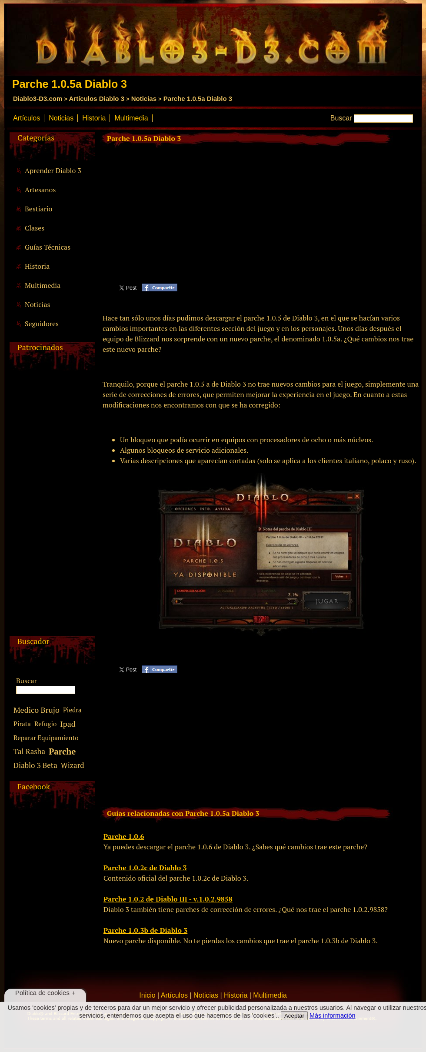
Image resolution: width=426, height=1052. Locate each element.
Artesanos (40, 189)
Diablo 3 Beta (35, 765)
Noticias (143, 98)
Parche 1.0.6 (123, 836)
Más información (333, 1015)
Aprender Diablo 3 (53, 170)
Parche (62, 751)
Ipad (68, 723)
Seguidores (42, 323)
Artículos (26, 118)
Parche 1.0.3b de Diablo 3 (145, 930)
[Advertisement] (51, 505)
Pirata (22, 723)
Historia (94, 118)
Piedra (72, 709)
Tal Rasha (29, 751)
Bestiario (38, 209)
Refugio (45, 723)
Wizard (72, 765)
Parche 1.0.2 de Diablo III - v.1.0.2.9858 (168, 899)
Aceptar (294, 1015)
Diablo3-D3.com (37, 98)
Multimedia (131, 118)
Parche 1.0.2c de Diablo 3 (145, 867)
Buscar (341, 118)
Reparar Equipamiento (46, 737)
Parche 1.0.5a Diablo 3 (197, 98)
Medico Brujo (36, 710)
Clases (34, 228)
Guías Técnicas (47, 247)
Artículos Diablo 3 (96, 98)
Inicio (147, 995)
